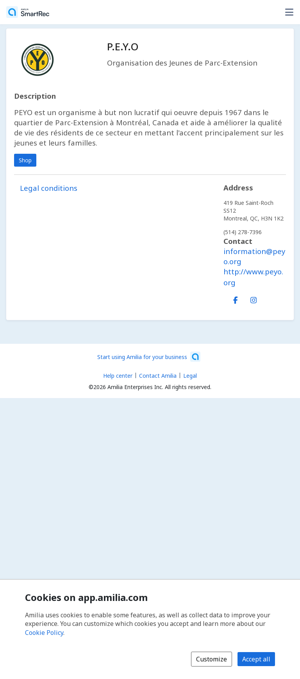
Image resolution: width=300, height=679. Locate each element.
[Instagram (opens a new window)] (253, 298)
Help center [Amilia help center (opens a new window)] (117, 375)
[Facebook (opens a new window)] (235, 298)
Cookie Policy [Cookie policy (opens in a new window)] (44, 632)
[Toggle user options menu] (289, 12)
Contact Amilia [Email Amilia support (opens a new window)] (158, 375)
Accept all (256, 659)
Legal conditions (48, 188)
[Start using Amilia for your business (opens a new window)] (148, 357)
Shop (25, 160)
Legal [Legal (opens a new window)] (190, 375)
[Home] (27, 12)
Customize (211, 659)
